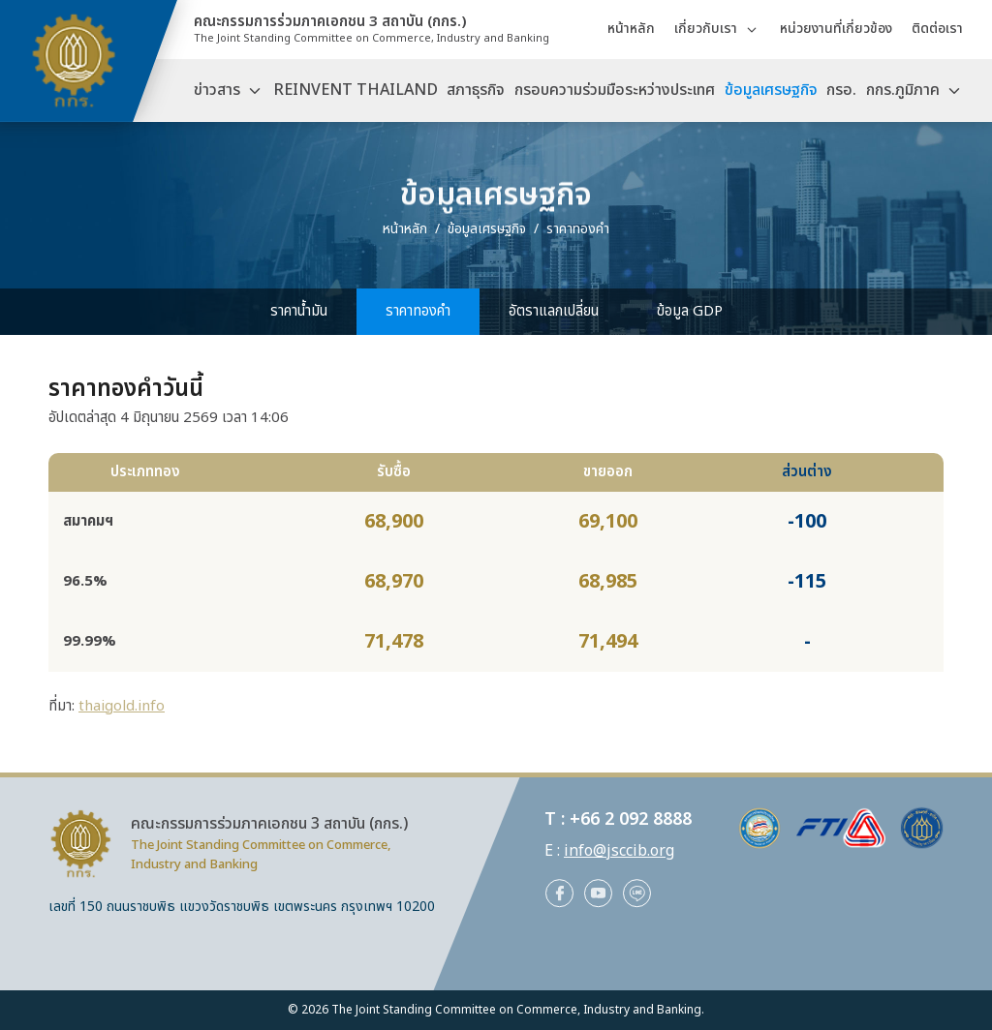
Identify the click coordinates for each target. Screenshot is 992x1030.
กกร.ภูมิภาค (903, 90)
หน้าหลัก (631, 28)
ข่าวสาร (217, 90)
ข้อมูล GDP (690, 311)
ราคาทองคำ (418, 311)
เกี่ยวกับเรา (705, 28)
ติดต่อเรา (937, 28)
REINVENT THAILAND (355, 90)
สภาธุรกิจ (476, 90)
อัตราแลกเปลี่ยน (554, 311)
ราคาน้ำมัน (298, 311)
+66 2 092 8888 (631, 819)
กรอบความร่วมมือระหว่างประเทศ (614, 90)
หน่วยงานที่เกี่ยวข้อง (836, 28)
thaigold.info (121, 706)
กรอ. (841, 90)
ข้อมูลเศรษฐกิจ (771, 90)
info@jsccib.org (619, 851)
